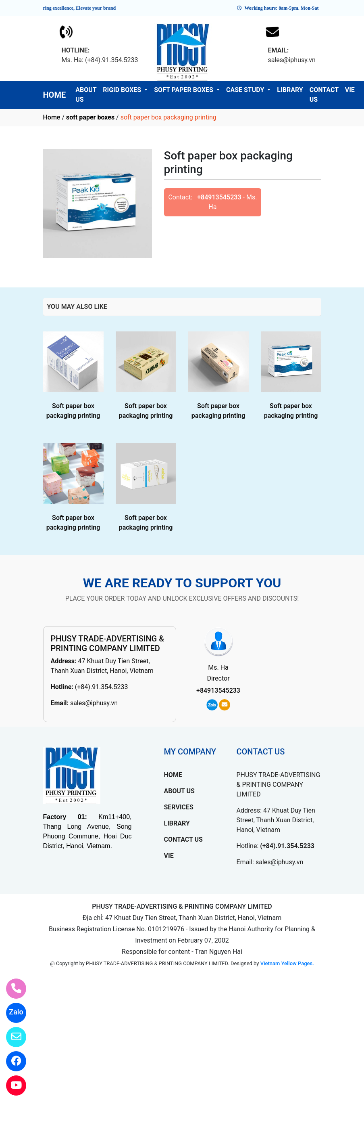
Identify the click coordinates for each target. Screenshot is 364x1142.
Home (51, 117)
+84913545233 (219, 197)
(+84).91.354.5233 (101, 687)
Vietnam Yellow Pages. (287, 963)
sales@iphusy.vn (94, 703)
